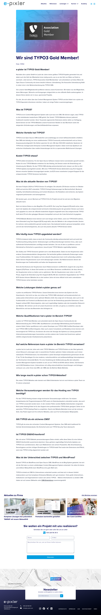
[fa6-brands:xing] (48, 608)
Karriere (74, 4)
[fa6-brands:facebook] (44, 608)
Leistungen (64, 4)
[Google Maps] (50, 579)
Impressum (72, 609)
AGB (78, 609)
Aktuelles (44, 4)
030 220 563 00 (27, 606)
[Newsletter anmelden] (61, 595)
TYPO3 (22, 64)
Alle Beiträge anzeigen (89, 495)
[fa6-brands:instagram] (40, 608)
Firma (17, 64)
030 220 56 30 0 (50, 533)
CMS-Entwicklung (47, 480)
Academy (84, 4)
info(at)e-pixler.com (28, 608)
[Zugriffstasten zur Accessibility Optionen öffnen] (94, 4)
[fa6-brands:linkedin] (51, 608)
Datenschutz (63, 609)
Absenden (50, 557)
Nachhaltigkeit (86, 609)
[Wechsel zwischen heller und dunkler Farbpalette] (91, 4)
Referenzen (53, 4)
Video (95, 609)
